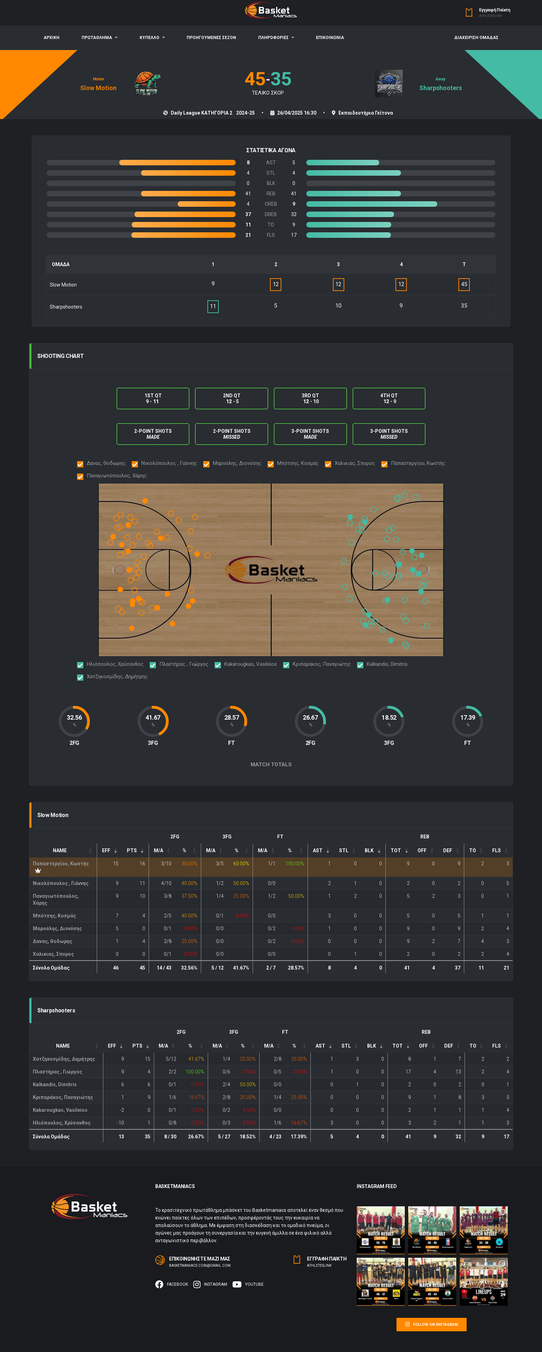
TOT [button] (396, 850)
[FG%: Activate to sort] (188, 850)
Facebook (171, 1284)
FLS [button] (496, 850)
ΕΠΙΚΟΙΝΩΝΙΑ (330, 37)
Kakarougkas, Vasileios (60, 1110)
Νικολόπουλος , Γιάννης (60, 883)
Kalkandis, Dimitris (55, 1084)
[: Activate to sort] (321, 850)
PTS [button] (132, 850)
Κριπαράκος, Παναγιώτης (63, 1097)
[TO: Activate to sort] (476, 850)
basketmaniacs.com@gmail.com (200, 1265)
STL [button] (343, 850)
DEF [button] (447, 850)
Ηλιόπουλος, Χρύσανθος (62, 1123)
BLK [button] (369, 850)
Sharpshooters (440, 87)
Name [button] (60, 850)
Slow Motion (98, 87)
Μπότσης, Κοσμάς (54, 915)
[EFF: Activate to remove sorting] (109, 850)
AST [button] (318, 850)
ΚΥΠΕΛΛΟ (149, 37)
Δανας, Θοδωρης (52, 941)
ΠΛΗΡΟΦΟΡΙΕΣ (273, 37)
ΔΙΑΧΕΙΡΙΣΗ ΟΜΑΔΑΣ (476, 37)
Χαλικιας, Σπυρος (53, 954)
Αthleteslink (490, 16)
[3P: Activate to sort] (214, 850)
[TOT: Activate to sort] (399, 850)
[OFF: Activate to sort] (426, 850)
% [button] (184, 850)
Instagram (210, 1284)
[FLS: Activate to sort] (500, 850)
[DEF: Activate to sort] (451, 850)
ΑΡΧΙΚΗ (51, 37)
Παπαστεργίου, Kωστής (61, 863)
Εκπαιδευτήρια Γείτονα (365, 113)
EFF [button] (106, 850)
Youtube (248, 1284)
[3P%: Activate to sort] (240, 850)
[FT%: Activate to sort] (293, 850)
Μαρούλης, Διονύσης (57, 928)
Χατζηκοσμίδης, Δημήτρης (64, 1059)
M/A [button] (158, 850)
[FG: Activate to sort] (162, 850)
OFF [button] (422, 850)
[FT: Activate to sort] (266, 850)
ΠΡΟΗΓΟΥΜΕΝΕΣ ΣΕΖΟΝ (211, 37)
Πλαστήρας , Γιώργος (57, 1071)
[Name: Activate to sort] (63, 850)
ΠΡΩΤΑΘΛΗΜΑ (97, 37)
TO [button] (472, 850)
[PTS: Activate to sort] (135, 850)
